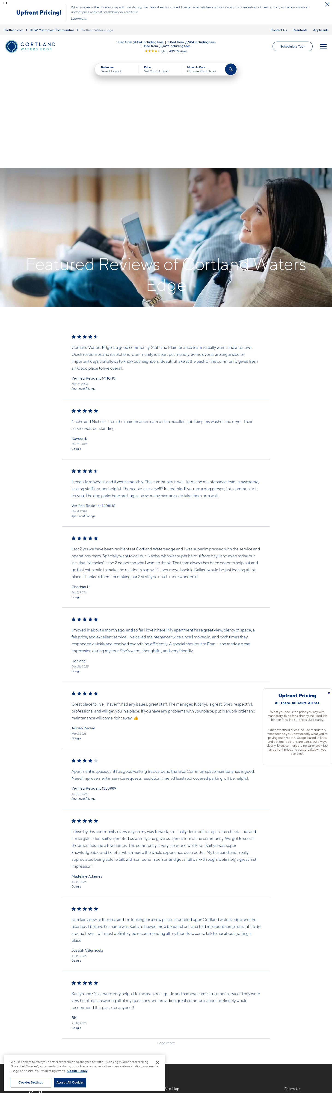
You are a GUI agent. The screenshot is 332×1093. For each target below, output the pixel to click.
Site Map (186, 1075)
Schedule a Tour (292, 46)
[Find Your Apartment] (231, 69)
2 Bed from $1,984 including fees (191, 41)
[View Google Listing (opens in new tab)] (166, 50)
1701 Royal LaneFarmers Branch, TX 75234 (110, 1000)
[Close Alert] (86, 4)
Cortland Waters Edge (96, 30)
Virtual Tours (176, 1005)
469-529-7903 (101, 989)
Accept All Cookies (70, 1082)
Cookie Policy (77, 1071)
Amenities (173, 1021)
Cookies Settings (30, 1082)
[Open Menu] (323, 46)
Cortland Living (178, 1029)
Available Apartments (183, 997)
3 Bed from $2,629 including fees (166, 45)
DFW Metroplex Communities (52, 30)
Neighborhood (237, 989)
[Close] (158, 1062)
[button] (3, 3)
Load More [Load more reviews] (166, 933)
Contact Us (278, 30)
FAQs (229, 997)
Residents (300, 30)
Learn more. (169, 18)
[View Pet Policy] (126, 1014)
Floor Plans (174, 989)
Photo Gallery (177, 1013)
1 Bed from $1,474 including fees (139, 41)
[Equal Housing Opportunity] (90, 1014)
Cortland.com (13, 30)
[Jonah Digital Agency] (303, 1072)
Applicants (321, 30)
